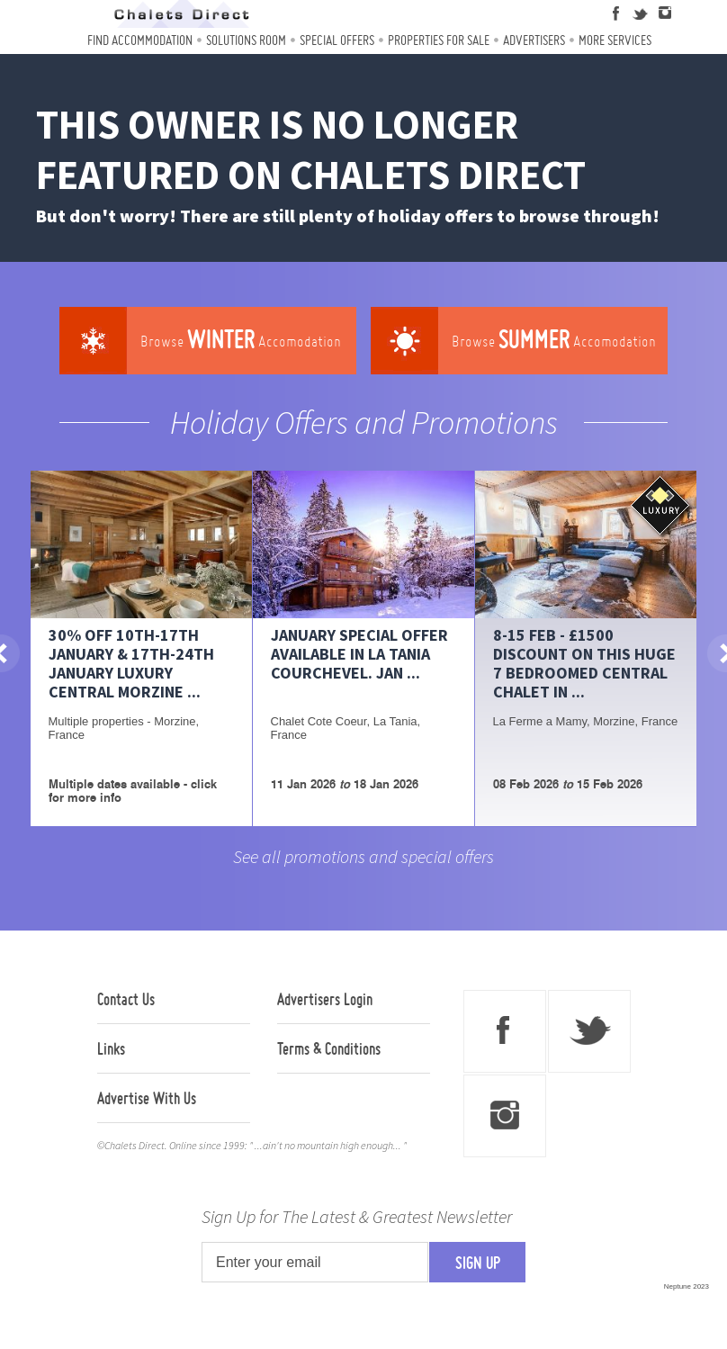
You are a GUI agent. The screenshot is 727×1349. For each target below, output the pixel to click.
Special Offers (337, 40)
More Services (615, 40)
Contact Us (126, 999)
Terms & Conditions (329, 1048)
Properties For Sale (438, 40)
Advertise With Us (146, 1098)
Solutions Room (246, 40)
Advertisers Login (324, 999)
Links (111, 1048)
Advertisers (534, 40)
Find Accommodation (140, 40)
